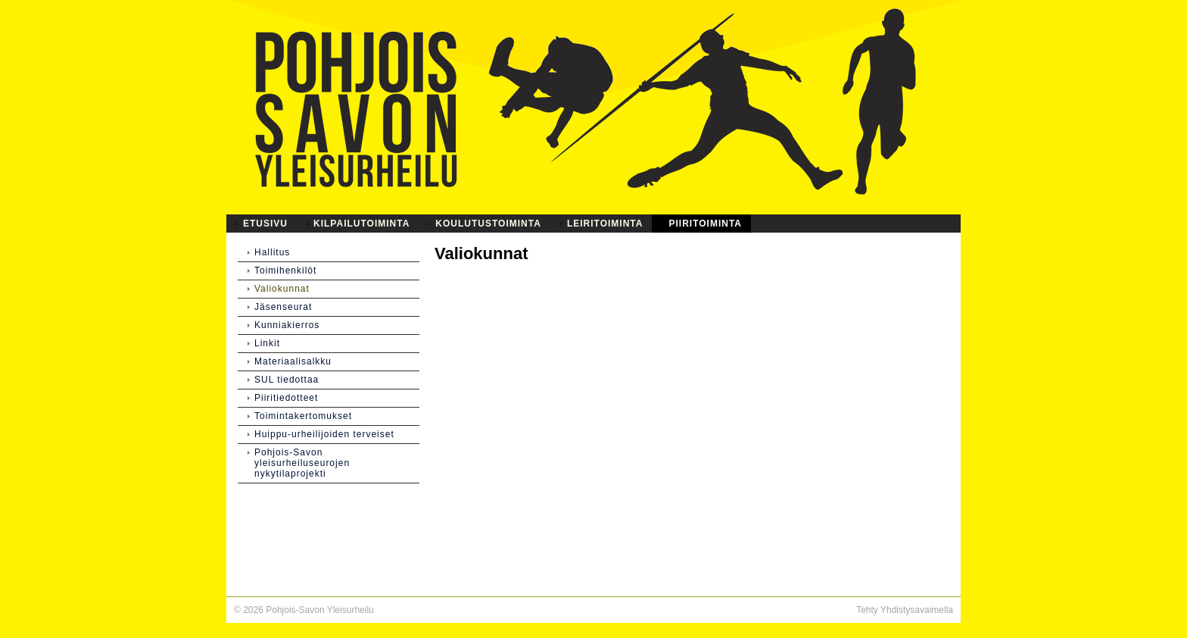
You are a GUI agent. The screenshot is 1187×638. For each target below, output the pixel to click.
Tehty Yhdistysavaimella (904, 610)
